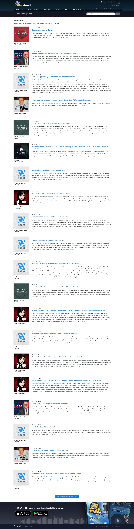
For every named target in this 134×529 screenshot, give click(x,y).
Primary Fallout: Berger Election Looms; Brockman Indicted (54, 334)
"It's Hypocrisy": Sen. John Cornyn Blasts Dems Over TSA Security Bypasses (61, 100)
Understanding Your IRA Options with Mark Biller (51, 123)
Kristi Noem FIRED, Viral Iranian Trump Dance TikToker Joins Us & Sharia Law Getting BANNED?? (69, 310)
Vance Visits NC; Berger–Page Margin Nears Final (51, 170)
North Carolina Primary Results (44, 427)
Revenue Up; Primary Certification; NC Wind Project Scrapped (55, 77)
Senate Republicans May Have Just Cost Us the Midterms (54, 53)
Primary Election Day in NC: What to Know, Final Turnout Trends (56, 474)
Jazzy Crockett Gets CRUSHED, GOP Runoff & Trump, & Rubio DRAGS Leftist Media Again (66, 380)
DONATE (67, 9)
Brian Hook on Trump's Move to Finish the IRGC (50, 450)
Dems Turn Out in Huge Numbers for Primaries (50, 404)
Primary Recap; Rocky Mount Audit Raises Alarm (50, 217)
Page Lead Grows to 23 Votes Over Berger (48, 240)
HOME (17, 9)
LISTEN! (77, 9)
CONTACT (37, 9)
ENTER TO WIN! (115, 5)
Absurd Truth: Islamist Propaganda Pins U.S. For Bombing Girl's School (59, 357)
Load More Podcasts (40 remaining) (67, 497)
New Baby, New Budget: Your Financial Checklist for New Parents (57, 287)
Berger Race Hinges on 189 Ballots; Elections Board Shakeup (55, 264)
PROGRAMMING (57, 9)
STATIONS (47, 9)
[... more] (67, 37)
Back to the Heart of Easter (42, 30)
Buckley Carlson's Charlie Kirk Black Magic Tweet (51, 194)
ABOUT (26, 9)
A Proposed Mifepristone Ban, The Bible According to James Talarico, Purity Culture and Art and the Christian (70, 148)
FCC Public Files (27, 526)
